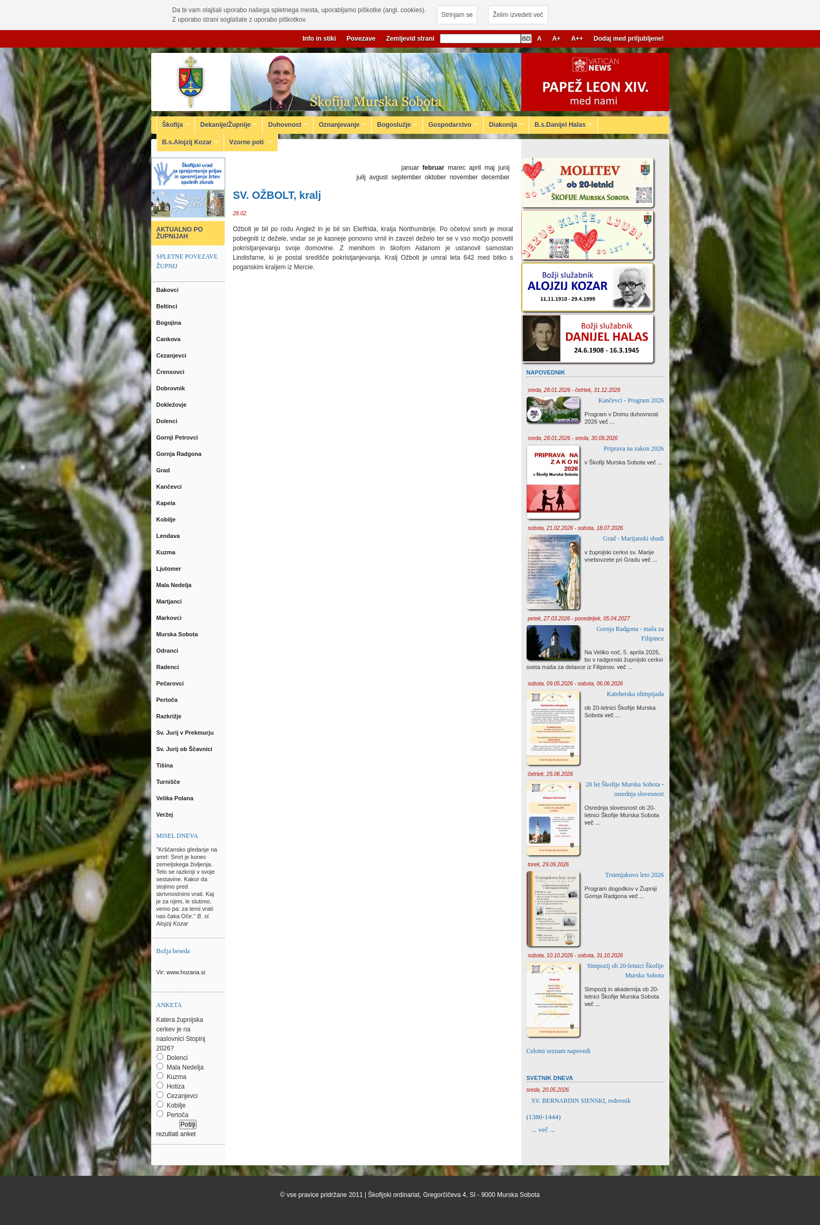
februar (433, 167)
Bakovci (168, 290)
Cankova (169, 339)
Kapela (166, 503)
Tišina (165, 765)
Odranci (168, 650)
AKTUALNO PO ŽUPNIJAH (179, 233)
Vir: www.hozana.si (181, 972)
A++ (577, 38)
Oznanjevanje (340, 125)
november (463, 177)
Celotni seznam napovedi (559, 1051)
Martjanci (169, 601)
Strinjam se (457, 15)
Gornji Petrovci (178, 437)
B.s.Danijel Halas (561, 125)
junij (503, 167)
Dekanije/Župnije (226, 125)
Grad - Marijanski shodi (633, 538)
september (406, 177)
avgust (378, 177)
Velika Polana (175, 798)
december (495, 177)
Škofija (173, 125)
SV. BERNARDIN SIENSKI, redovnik (581, 1100)
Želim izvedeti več (518, 15)
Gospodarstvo (450, 125)
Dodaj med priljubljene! (629, 38)
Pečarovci (171, 683)
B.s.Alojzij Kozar (188, 142)
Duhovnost (285, 125)
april (475, 167)
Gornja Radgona (180, 454)
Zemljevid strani (410, 38)
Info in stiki (319, 38)
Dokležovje (172, 404)
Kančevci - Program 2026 (631, 400)
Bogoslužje (395, 125)
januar (410, 167)
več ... (606, 421)
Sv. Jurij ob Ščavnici (185, 749)
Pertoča (167, 700)
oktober (435, 177)
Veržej (165, 814)
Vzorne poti (248, 142)
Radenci (169, 667)
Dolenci (167, 421)
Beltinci (167, 306)
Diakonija (504, 125)
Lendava (169, 536)
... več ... (543, 1129)
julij (360, 177)
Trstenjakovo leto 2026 (634, 875)
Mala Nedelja (175, 585)
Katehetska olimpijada (635, 694)
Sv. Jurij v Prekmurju (186, 732)
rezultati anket (176, 1134)
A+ (556, 38)
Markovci (169, 618)
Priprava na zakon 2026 (634, 448)
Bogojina (169, 322)
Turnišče (169, 782)
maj (489, 167)
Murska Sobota (178, 634)
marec (456, 167)
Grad (164, 470)
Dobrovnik (171, 388)
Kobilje (167, 519)
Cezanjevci (172, 355)
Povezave (361, 38)
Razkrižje (169, 716)
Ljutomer (169, 568)
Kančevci (169, 486)
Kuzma (166, 552)
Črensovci (171, 372)
